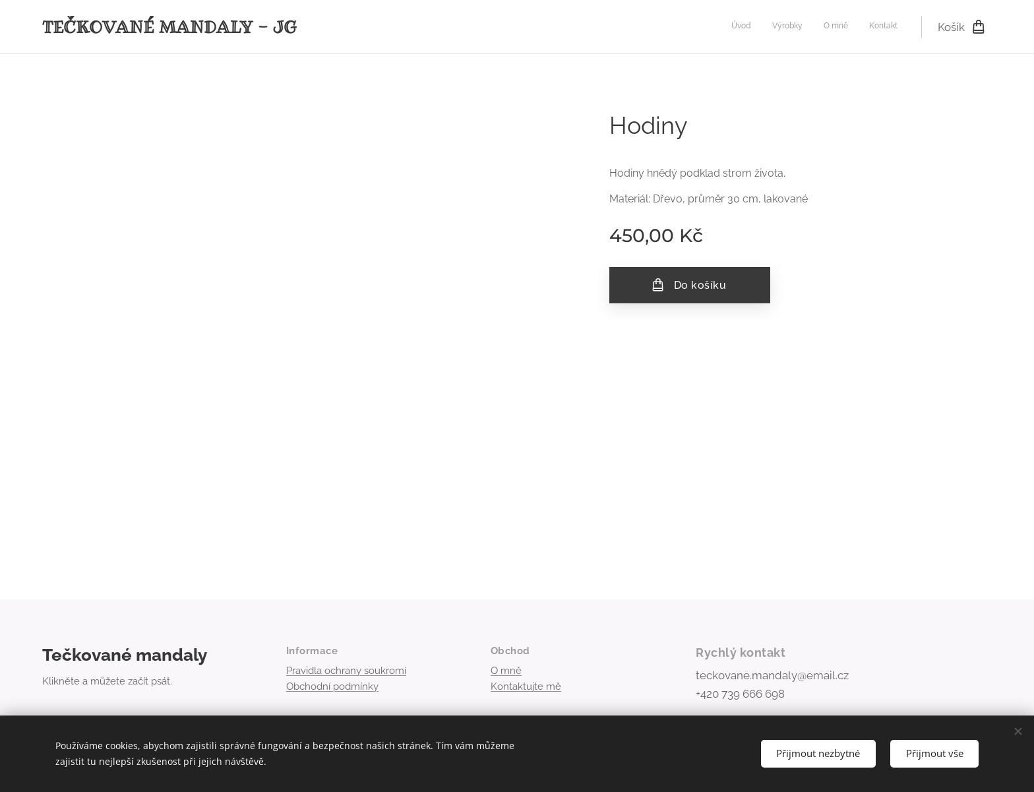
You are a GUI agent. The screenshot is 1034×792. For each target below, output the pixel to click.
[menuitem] (838, 27)
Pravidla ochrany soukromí (346, 671)
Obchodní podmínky (332, 686)
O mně (506, 671)
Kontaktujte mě (526, 686)
